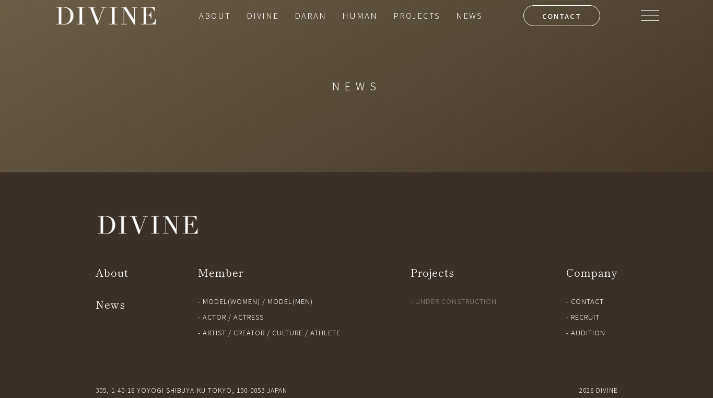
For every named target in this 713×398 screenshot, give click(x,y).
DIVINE (263, 15)
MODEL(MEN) (290, 301)
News (110, 304)
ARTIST (214, 332)
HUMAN (360, 15)
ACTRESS (248, 317)
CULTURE (287, 332)
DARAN (310, 15)
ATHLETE (325, 332)
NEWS (469, 15)
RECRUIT (585, 317)
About (112, 272)
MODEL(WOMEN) (231, 301)
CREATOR (249, 332)
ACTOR (214, 317)
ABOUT (215, 15)
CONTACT (561, 16)
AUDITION (588, 332)
